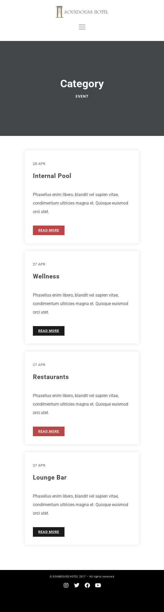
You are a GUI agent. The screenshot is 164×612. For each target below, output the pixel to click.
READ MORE (48, 230)
